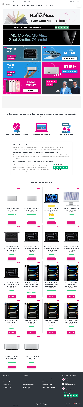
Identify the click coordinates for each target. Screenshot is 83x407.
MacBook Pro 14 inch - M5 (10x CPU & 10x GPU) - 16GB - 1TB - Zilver (71, 248)
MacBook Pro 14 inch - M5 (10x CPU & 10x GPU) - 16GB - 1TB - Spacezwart (11, 284)
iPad (18, 5)
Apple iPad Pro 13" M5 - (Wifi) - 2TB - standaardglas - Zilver (71, 284)
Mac (14, 5)
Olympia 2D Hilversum (70, 389)
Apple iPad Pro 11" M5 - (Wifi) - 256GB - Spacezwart (51, 322)
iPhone (23, 5)
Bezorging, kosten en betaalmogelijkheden (27, 388)
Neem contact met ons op (28, 384)
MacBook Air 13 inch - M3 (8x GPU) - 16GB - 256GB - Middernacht (51, 210)
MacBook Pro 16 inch (7, 381)
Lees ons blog (25, 381)
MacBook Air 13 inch (7, 384)
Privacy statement (46, 381)
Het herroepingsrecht (47, 384)
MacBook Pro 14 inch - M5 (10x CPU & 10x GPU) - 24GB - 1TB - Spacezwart (51, 248)
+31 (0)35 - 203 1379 (16, 1)
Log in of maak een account (73, 1)
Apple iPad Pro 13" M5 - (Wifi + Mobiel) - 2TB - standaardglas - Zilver (51, 284)
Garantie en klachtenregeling (48, 387)
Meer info (11, 222)
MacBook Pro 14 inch (7, 378)
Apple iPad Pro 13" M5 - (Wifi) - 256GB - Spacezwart (11, 322)
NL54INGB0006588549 (17, 403)
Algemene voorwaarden (47, 378)
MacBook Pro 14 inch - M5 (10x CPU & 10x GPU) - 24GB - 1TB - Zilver (31, 248)
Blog (46, 5)
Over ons (51, 5)
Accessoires (39, 5)
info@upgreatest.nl (26, 1)
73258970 (8, 403)
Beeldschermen (30, 5)
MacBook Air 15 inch (7, 387)
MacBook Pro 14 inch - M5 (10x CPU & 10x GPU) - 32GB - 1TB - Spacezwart (11, 248)
